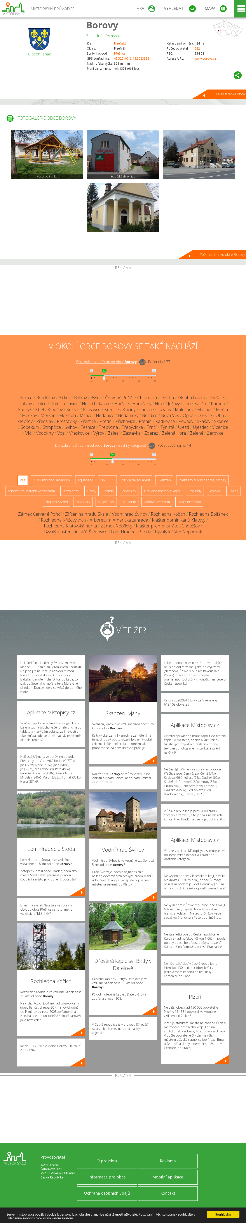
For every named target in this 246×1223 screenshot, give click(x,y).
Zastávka (132, 433)
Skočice (221, 421)
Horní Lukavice (96, 404)
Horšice (121, 404)
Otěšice (204, 415)
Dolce (41, 404)
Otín (220, 415)
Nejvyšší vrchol (56, 502)
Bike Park (83, 502)
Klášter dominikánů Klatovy (178, 520)
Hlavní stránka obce (229, 94)
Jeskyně (215, 491)
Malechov (184, 409)
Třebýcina (108, 427)
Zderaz (151, 433)
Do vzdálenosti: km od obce (106, 361)
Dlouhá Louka (191, 398)
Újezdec (200, 427)
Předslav (44, 421)
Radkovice (165, 421)
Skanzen (164, 480)
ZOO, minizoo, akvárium (51, 480)
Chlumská (147, 398)
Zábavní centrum (157, 502)
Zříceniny (129, 491)
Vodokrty (45, 433)
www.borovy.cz (205, 58)
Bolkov (80, 398)
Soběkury (30, 427)
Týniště (167, 427)
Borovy (102, 25)
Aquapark (85, 480)
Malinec (204, 409)
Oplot (188, 415)
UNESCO (107, 480)
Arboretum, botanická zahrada (31, 491)
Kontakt (167, 1193)
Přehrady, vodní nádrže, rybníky (202, 480)
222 (197, 48)
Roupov (186, 421)
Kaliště (200, 404)
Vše (22, 480)
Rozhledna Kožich (168, 514)
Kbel (39, 409)
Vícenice (220, 427)
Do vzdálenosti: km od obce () (100, 445)
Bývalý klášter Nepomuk (178, 532)
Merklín (48, 415)
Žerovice (215, 433)
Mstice (86, 415)
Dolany (25, 404)
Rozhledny (71, 491)
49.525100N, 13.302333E (131, 58)
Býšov (96, 398)
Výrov (98, 433)
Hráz (159, 404)
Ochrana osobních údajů (107, 1193)
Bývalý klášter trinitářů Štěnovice (75, 532)
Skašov (203, 421)
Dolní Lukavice (64, 404)
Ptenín (145, 421)
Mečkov (29, 415)
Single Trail (106, 502)
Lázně (233, 491)
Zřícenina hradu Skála (86, 514)
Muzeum (129, 502)
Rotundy (194, 491)
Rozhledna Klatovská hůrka (70, 526)
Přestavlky (67, 421)
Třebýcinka (132, 427)
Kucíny (129, 409)
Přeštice (120, 53)
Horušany (142, 404)
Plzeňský (120, 43)
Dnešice (216, 398)
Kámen (218, 404)
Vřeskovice (79, 433)
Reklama (168, 1160)
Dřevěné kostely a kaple (162, 491)
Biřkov (64, 398)
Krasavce (92, 409)
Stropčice (52, 427)
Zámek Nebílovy (116, 526)
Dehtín (167, 398)
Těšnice (88, 427)
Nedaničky (128, 415)
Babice (26, 398)
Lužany (164, 409)
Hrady (91, 491)
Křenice (111, 409)
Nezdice (149, 415)
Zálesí (113, 433)
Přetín (106, 421)
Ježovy (174, 404)
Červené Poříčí (119, 398)
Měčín (222, 409)
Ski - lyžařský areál (136, 480)
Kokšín (72, 409)
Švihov (71, 427)
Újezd (183, 427)
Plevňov (25, 421)
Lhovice (146, 409)
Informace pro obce (107, 1177)
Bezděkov (45, 398)
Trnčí (152, 427)
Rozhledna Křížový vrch (63, 520)
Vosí (61, 433)
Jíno (187, 404)
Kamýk (24, 409)
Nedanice (105, 415)
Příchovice (125, 421)
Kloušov (55, 409)
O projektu (107, 1160)
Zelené (196, 433)
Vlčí (28, 433)
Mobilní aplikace (167, 1177)
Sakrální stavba (189, 502)
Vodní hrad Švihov (129, 514)
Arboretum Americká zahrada (119, 520)
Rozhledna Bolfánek (208, 514)
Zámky (109, 491)
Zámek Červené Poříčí (39, 514)
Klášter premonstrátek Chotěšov (168, 526)
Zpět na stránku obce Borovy (222, 254)
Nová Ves (170, 415)
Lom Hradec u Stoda (131, 532)
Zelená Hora (174, 433)
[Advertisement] (123, 302)
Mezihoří (67, 415)
